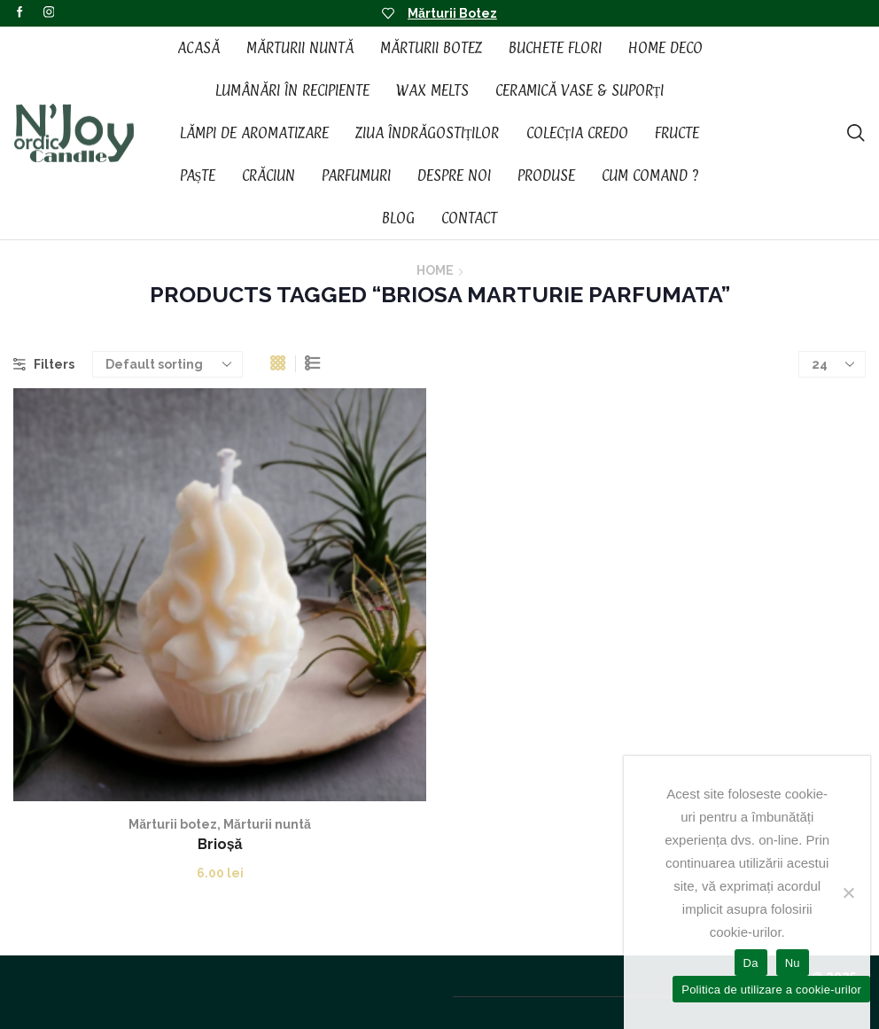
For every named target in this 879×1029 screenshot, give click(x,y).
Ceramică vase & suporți (580, 90)
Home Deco (665, 48)
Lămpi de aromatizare (254, 133)
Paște (198, 175)
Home (435, 270)
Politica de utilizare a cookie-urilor (771, 989)
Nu (792, 963)
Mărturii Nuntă (300, 48)
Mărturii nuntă (267, 824)
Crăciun (268, 175)
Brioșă (220, 844)
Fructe (677, 133)
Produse (546, 175)
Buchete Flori (555, 48)
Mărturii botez (172, 824)
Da (750, 963)
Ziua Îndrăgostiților (427, 133)
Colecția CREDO (577, 133)
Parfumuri (356, 175)
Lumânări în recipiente (292, 90)
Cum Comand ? (650, 175)
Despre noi (454, 175)
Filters (43, 364)
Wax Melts (432, 90)
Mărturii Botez (452, 13)
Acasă (198, 48)
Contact (469, 218)
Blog (398, 218)
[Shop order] (167, 364)
